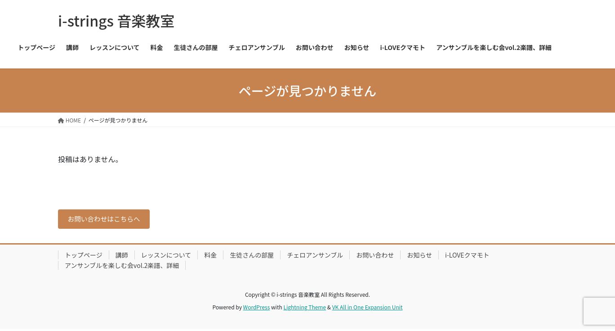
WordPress (256, 309)
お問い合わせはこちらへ (107, 219)
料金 (210, 256)
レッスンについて (166, 256)
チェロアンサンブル (315, 256)
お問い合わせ (375, 256)
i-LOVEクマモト (467, 256)
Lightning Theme (304, 309)
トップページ (83, 256)
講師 (122, 256)
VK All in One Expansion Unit (367, 309)
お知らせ (419, 256)
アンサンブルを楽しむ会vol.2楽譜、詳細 (122, 267)
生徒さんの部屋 (252, 256)
